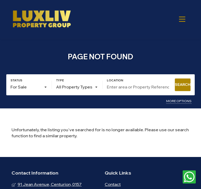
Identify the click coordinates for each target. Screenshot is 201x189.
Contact (113, 184)
